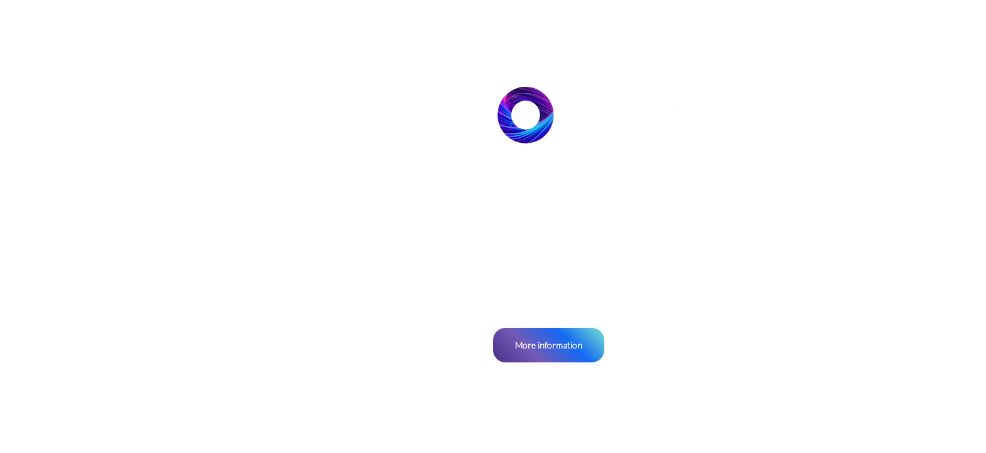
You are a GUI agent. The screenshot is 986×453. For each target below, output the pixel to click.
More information (548, 345)
